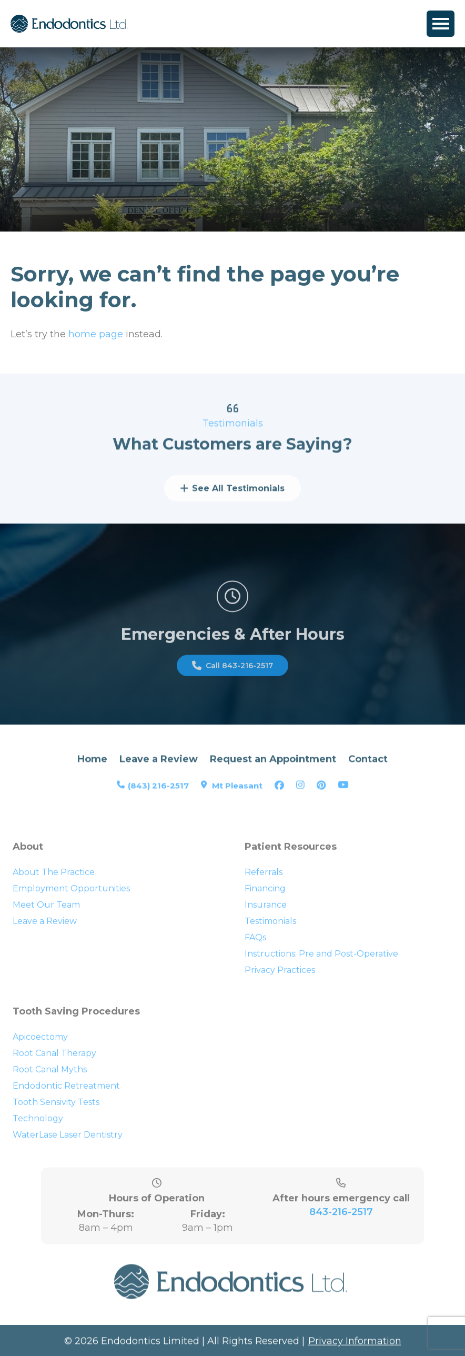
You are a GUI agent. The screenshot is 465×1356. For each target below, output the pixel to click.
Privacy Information (354, 1343)
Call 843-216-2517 (232, 673)
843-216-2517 (341, 1225)
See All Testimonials (232, 495)
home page (95, 336)
